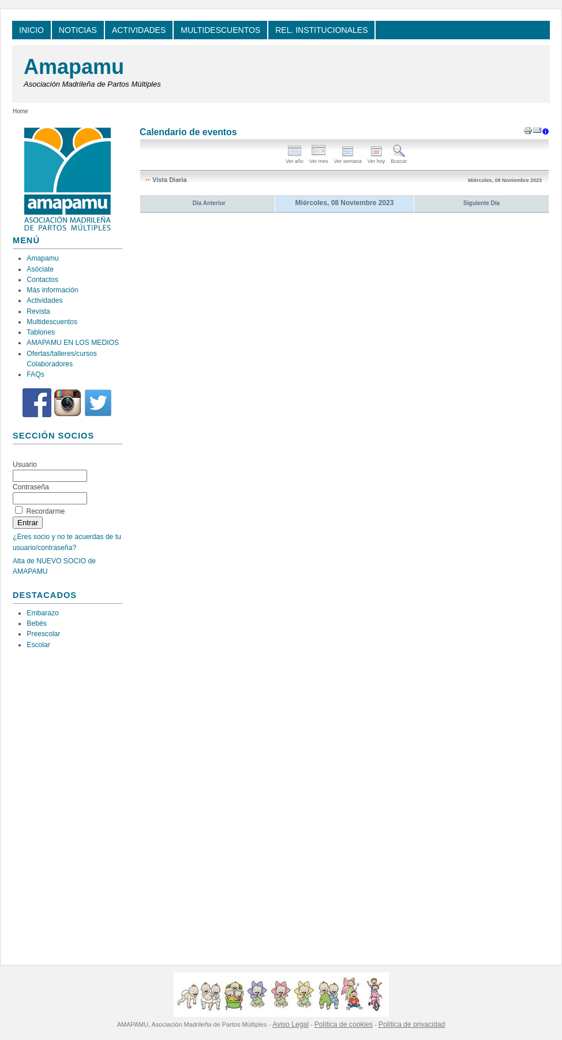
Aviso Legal (290, 1024)
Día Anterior (209, 203)
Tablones (41, 332)
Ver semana (348, 158)
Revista (38, 311)
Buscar (399, 158)
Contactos (42, 280)
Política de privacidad (412, 1024)
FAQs (35, 374)
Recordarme (45, 511)
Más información (52, 290)
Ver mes (318, 158)
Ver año (295, 158)
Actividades (44, 300)
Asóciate (40, 269)
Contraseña (31, 487)
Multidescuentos (52, 322)
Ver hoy (376, 158)
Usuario (25, 464)
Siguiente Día (481, 203)
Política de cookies (343, 1024)
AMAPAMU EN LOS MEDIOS (73, 343)
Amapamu (74, 67)
